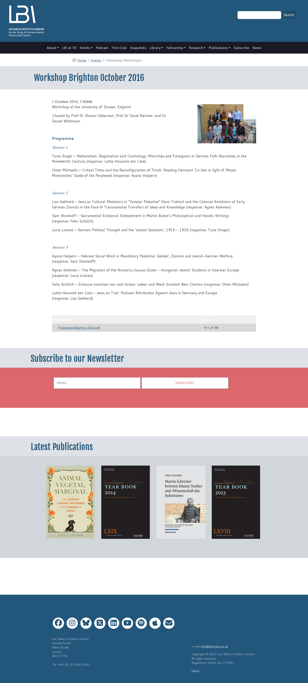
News (257, 47)
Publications (218, 47)
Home (81, 60)
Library (155, 47)
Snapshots (138, 47)
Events (85, 47)
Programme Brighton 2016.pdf (79, 327)
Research (196, 47)
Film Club (119, 47)
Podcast (102, 47)
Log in (195, 670)
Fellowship (174, 47)
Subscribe (241, 47)
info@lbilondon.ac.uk (214, 646)
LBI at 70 (69, 47)
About (51, 47)
